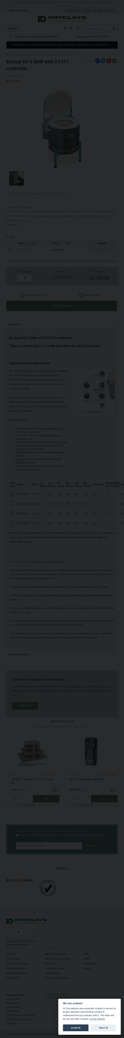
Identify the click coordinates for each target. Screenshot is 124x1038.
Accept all (75, 1028)
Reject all (103, 1028)
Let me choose (97, 1019)
